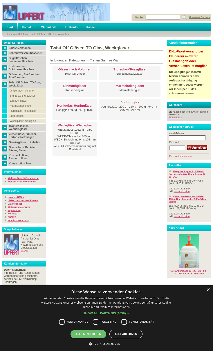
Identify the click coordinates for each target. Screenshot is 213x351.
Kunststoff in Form (20, 163)
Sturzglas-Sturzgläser (22, 95)
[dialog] (106, 318)
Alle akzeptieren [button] (88, 334)
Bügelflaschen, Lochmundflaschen (21, 60)
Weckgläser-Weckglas (23, 120)
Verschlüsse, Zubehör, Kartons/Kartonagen (23, 136)
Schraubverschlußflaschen (25, 53)
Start (10, 27)
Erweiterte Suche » (199, 17)
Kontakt (27, 27)
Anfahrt (12, 217)
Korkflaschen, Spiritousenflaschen (21, 68)
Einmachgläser (18, 100)
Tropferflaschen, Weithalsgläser (19, 127)
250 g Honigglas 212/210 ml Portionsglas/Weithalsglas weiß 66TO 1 (187, 174)
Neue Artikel (176, 227)
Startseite (10, 34)
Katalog (22, 34)
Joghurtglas (16, 115)
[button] (106, 313)
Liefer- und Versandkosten (23, 200)
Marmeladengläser (21, 105)
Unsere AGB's (16, 197)
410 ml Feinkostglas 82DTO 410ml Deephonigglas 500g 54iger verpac (188, 199)
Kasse (90, 27)
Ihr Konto (71, 27)
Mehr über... (11, 190)
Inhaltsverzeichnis (18, 220)
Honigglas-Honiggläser (23, 110)
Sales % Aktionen (20, 48)
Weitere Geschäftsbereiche (23, 178)
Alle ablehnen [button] (126, 334)
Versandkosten (182, 191)
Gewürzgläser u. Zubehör (24, 142)
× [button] (208, 290)
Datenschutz (15, 203)
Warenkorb (48, 27)
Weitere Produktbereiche (22, 181)
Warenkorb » (175, 117)
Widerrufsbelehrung (19, 207)
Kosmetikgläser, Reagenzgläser (19, 157)
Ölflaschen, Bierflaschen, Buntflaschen (24, 76)
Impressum (14, 210)
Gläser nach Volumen (22, 90)
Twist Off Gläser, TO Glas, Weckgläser (49, 34)
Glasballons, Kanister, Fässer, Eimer (22, 149)
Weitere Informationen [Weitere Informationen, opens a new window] (115, 307)
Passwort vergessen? (180, 156)
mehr (24, 251)
